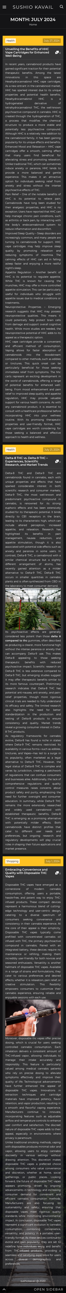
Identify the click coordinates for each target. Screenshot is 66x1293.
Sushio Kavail (33, 7)
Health (11, 40)
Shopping (12, 861)
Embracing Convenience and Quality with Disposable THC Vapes (26, 873)
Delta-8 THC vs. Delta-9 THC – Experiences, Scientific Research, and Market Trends (26, 461)
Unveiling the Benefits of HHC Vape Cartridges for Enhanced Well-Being (27, 52)
